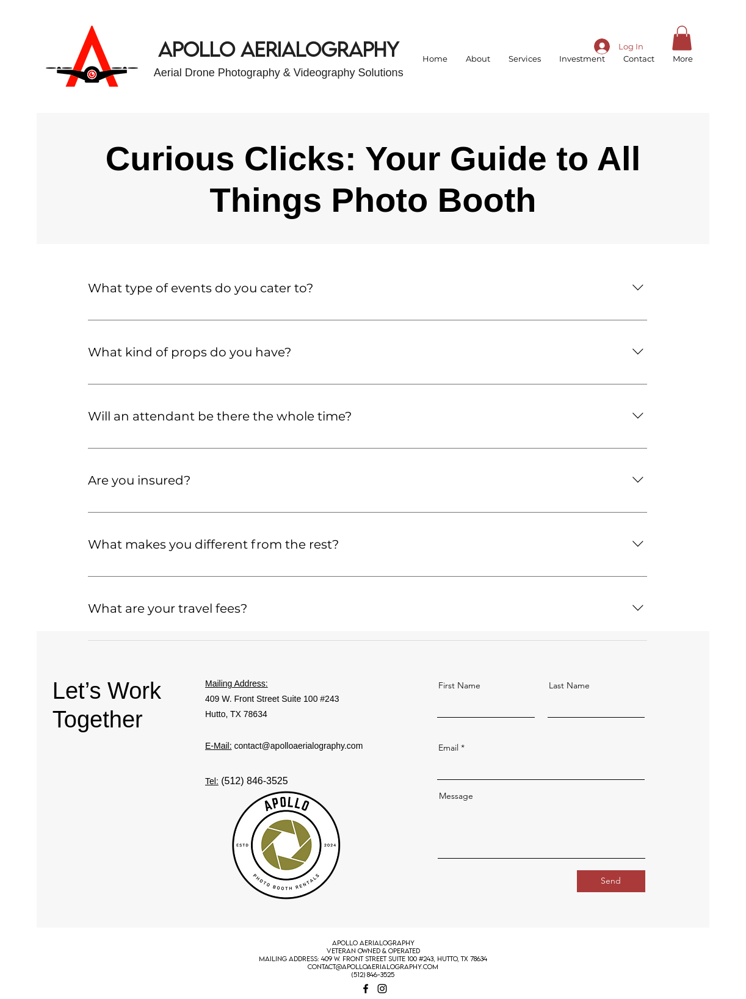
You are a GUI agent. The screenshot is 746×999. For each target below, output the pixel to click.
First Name (459, 685)
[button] (682, 38)
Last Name (569, 685)
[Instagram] (382, 989)
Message (456, 796)
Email (448, 747)
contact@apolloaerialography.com (298, 746)
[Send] (611, 881)
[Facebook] (366, 989)
